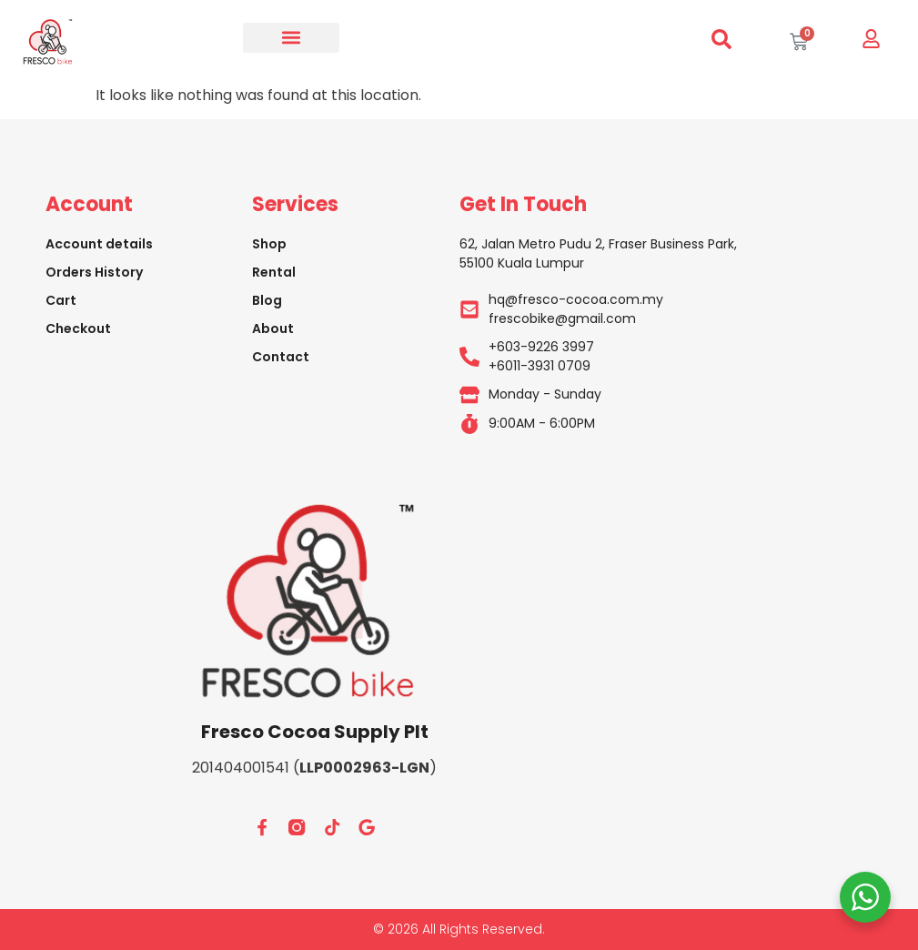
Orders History (94, 272)
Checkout (78, 328)
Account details (99, 244)
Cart (60, 300)
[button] (291, 38)
